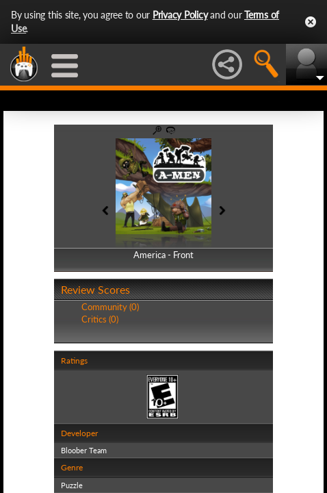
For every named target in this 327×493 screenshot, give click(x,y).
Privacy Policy (180, 15)
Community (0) (110, 306)
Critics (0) (99, 319)
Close (310, 21)
